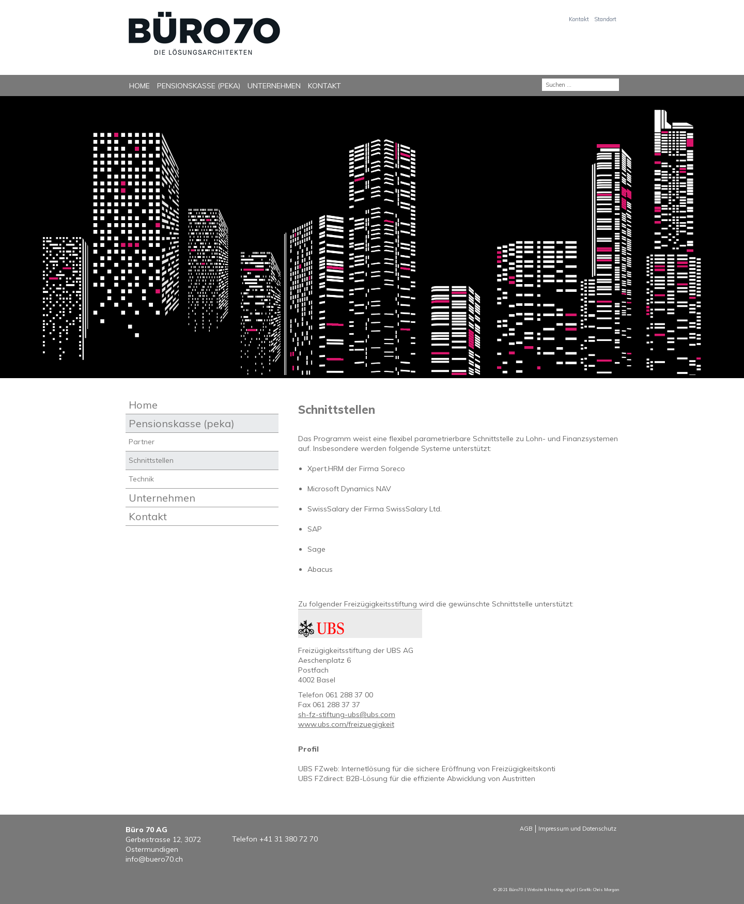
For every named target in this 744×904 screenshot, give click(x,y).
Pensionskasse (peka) (198, 85)
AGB (526, 828)
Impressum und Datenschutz (577, 828)
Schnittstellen (151, 460)
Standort (605, 19)
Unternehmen (274, 85)
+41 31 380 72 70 (288, 839)
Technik (141, 479)
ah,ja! (570, 889)
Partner (141, 441)
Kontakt (579, 19)
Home (139, 85)
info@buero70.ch (154, 859)
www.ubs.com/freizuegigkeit (346, 724)
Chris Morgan (606, 889)
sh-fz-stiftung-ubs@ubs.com (346, 714)
